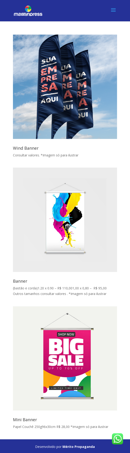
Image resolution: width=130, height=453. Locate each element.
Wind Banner (26, 148)
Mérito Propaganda (78, 446)
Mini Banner (25, 419)
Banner (20, 281)
